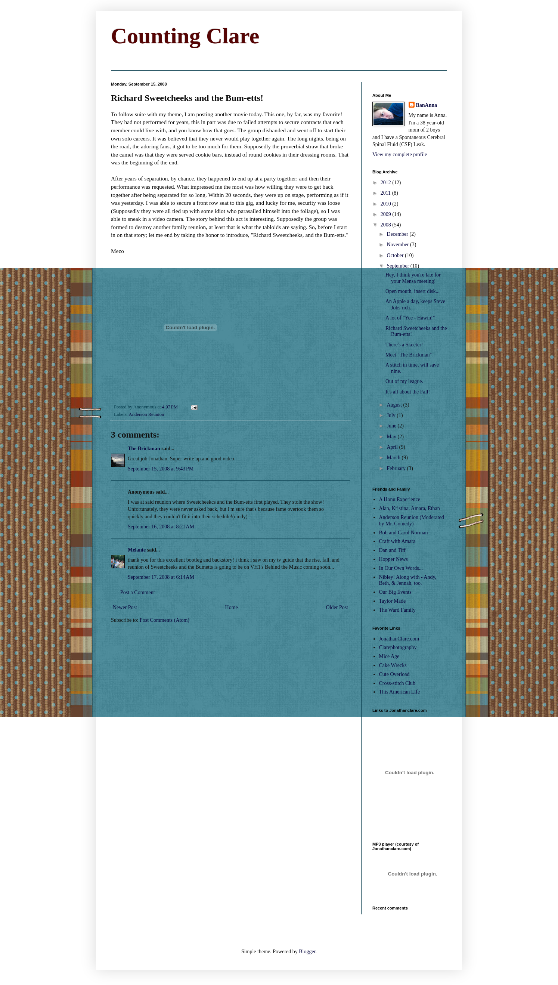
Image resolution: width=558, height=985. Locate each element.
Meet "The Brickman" (408, 355)
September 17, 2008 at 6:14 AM (161, 577)
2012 (387, 182)
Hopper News (393, 559)
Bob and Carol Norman (403, 532)
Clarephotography (398, 647)
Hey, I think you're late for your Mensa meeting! (413, 278)
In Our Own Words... (401, 568)
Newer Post (125, 607)
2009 (387, 214)
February (397, 468)
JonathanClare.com (399, 639)
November (398, 244)
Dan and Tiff (392, 550)
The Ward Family (397, 610)
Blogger (307, 951)
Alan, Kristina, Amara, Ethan (409, 508)
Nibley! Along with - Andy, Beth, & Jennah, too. (407, 580)
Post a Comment (137, 592)
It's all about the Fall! (407, 392)
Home (231, 607)
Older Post (337, 607)
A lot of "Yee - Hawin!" (410, 318)
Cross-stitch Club (397, 683)
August (395, 405)
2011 (386, 193)
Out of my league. (404, 381)
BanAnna (426, 105)
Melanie (137, 550)
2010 (387, 204)
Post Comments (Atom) (164, 620)
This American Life (399, 692)
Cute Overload (394, 674)
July (392, 415)
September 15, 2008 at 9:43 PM (160, 469)
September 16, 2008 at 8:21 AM (161, 526)
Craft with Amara (397, 541)
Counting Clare (185, 36)
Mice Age (389, 656)
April (393, 447)
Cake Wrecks (393, 665)
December (398, 234)
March (394, 457)
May (392, 436)
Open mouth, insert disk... (412, 291)
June (392, 426)
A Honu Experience (399, 499)
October (396, 255)
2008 (387, 225)
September (398, 266)
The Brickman (144, 448)
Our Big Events (395, 592)
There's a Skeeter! (404, 345)
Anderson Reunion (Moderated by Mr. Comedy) (411, 521)
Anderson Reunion (146, 414)
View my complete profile (399, 154)
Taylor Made (392, 601)
